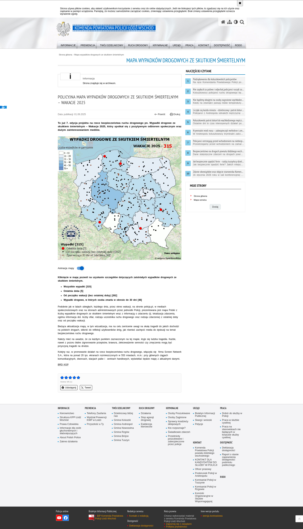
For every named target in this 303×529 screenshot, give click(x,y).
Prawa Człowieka (69, 424)
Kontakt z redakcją (138, 516)
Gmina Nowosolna (124, 428)
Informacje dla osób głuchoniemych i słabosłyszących (70, 431)
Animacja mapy (71, 268)
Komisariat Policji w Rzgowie (205, 488)
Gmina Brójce (121, 436)
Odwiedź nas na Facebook (66, 518)
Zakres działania (68, 441)
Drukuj (175, 114)
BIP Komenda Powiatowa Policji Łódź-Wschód (109, 517)
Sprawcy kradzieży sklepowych (178, 422)
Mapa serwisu (200, 200)
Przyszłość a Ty (95, 424)
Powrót (159, 114)
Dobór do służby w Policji (232, 414)
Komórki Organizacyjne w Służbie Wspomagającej (204, 497)
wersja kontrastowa (213, 516)
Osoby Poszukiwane (179, 413)
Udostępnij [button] (69, 387)
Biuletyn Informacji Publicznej (205, 414)
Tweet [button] (86, 387)
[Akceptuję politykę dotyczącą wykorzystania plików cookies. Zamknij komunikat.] (240, 3)
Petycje (199, 424)
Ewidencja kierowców (146, 425)
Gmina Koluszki (122, 420)
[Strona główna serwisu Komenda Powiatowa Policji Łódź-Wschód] (223, 22)
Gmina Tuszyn (121, 440)
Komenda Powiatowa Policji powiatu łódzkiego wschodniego (204, 452)
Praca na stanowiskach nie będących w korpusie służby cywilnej (231, 432)
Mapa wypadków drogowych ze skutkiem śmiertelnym (99, 55)
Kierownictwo (67, 413)
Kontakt (197, 442)
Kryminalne (172, 408)
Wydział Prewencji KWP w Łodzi (96, 418)
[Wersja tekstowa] (236, 22)
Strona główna (65, 55)
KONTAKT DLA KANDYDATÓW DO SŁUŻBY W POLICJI (206, 462)
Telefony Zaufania (96, 413)
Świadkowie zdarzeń (179, 432)
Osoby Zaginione (177, 417)
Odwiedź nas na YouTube (59, 518)
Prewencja (90, 408)
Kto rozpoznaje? (177, 428)
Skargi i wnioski (203, 420)
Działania (146, 413)
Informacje (64, 408)
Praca (223, 408)
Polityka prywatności (176, 526)
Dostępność (226, 442)
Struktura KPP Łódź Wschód (70, 418)
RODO (223, 477)
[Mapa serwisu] (229, 22)
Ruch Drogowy (146, 408)
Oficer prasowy (203, 469)
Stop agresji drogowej (147, 418)
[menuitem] (68, 44)
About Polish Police (70, 437)
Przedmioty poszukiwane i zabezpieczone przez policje (176, 440)
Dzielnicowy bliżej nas (123, 414)
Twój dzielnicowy (121, 408)
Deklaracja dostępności (228, 449)
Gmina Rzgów (121, 432)
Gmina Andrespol (123, 424)
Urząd (196, 408)
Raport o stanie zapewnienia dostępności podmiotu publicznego (230, 460)
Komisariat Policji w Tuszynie (205, 481)
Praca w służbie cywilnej (230, 421)
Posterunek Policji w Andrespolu (206, 474)
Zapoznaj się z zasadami (179, 524)
